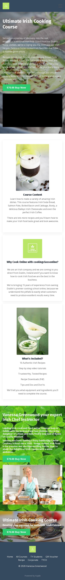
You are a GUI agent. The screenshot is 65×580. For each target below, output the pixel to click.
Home (10, 556)
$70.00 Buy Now (16, 87)
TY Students (36, 556)
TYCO (44, 560)
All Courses (21, 556)
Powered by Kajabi (33, 575)
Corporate (33, 560)
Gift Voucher (52, 556)
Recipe (21, 560)
